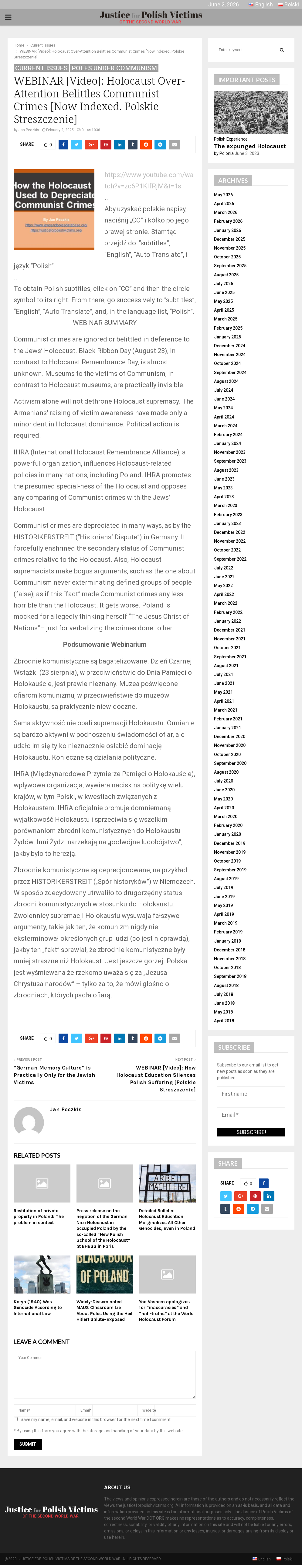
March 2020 (225, 816)
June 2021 (224, 683)
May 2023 (223, 487)
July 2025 (223, 283)
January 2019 (227, 941)
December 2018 (229, 949)
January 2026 (227, 230)
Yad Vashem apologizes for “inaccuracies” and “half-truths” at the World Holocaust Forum (166, 1310)
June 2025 (224, 292)
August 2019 (226, 878)
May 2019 (223, 905)
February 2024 (228, 434)
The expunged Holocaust (250, 146)
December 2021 (229, 630)
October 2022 (227, 550)
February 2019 (228, 932)
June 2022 (224, 576)
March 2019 (225, 923)
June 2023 (224, 479)
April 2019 (224, 914)
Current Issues (41, 68)
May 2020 (223, 799)
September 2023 (230, 461)
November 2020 (230, 745)
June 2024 (224, 399)
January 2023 (227, 523)
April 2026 (224, 203)
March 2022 (225, 603)
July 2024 (223, 390)
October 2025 (227, 256)
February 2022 (228, 612)
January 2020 (227, 834)
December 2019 (229, 843)
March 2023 (225, 505)
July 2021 (223, 674)
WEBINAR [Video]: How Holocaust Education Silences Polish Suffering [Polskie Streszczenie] (156, 1078)
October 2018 (227, 967)
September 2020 (230, 763)
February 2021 (228, 718)
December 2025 (229, 239)
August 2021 (226, 665)
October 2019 (227, 861)
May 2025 (223, 301)
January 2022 (227, 621)
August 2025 (226, 274)
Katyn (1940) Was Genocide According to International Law (38, 1307)
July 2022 (223, 567)
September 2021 (230, 656)
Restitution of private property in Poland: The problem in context (39, 1216)
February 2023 (228, 514)
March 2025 (225, 319)
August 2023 (226, 470)
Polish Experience (231, 139)
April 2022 (224, 594)
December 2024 (229, 345)
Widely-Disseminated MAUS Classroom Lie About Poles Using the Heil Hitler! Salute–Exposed (104, 1310)
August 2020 (226, 772)
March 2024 (225, 425)
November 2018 (230, 958)
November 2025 (230, 248)
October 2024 (227, 363)
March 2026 (225, 212)
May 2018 (223, 1012)
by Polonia (224, 153)
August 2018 (226, 985)
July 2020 (223, 781)
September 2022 (230, 559)
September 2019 (230, 869)
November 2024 (230, 354)
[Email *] (251, 1114)
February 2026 (228, 221)
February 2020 (228, 825)
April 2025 (224, 310)
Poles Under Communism (114, 68)
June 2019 (224, 896)
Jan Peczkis (29, 130)
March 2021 (225, 710)
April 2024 (224, 417)
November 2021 (230, 638)
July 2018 (223, 994)
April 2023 (224, 496)
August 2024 (226, 381)
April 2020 (224, 807)
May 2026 (223, 194)
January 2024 (227, 443)
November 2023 (230, 452)
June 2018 (224, 1003)
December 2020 (229, 736)
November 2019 (230, 852)
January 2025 (227, 336)
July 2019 (223, 887)
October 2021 (227, 647)
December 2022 (229, 532)
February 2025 (228, 328)
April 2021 (224, 701)
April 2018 (224, 1020)
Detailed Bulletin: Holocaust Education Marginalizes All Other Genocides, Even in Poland (167, 1219)
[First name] (251, 1093)
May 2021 (223, 692)
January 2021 (227, 727)
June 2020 (224, 789)
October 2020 (227, 754)
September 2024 (230, 372)
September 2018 (230, 976)
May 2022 (223, 585)
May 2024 (223, 407)
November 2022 (230, 541)
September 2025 (230, 265)
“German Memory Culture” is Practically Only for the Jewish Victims (54, 1075)
